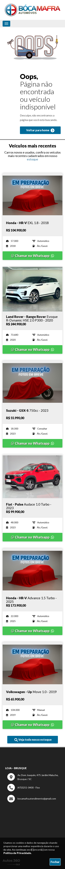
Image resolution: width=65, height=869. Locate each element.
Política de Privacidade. (17, 853)
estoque (32, 159)
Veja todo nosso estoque (33, 740)
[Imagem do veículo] (32, 195)
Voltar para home (40, 130)
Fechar (55, 861)
